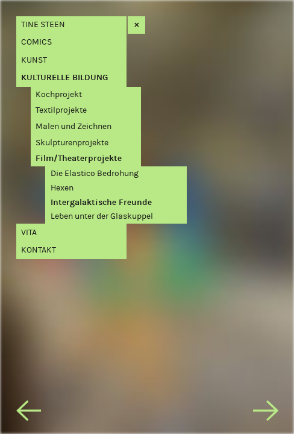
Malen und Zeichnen (73, 126)
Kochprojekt (59, 94)
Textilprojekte (61, 110)
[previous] (29, 413)
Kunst (34, 60)
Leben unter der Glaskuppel (102, 216)
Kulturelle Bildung (64, 77)
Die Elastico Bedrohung (95, 173)
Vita (29, 232)
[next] (265, 413)
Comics (36, 42)
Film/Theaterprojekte (79, 158)
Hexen (62, 188)
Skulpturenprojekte (72, 142)
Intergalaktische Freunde (101, 202)
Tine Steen (43, 24)
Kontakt (38, 250)
